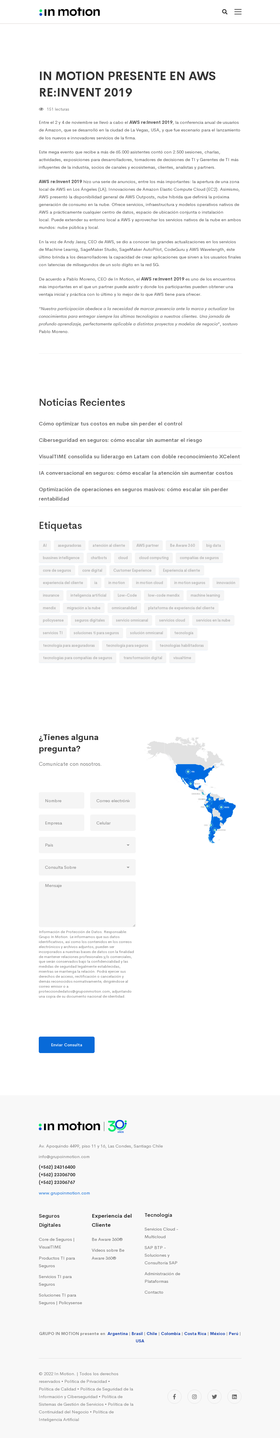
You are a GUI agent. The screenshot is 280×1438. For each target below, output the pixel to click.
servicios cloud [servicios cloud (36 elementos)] (172, 636)
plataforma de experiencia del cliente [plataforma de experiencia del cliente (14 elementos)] (181, 624)
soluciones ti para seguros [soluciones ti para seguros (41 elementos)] (96, 649)
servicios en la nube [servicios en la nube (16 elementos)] (213, 636)
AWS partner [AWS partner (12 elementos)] (147, 561)
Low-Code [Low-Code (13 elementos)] (127, 611)
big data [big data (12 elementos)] (213, 561)
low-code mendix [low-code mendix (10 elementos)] (164, 611)
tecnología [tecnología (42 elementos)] (183, 649)
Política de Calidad (57, 1389)
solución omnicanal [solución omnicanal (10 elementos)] (146, 649)
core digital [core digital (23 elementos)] (92, 586)
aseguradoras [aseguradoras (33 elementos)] (69, 561)
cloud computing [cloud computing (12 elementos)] (154, 574)
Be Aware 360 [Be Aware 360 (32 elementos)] (182, 561)
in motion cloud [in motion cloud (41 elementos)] (149, 599)
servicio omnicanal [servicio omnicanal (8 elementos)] (132, 636)
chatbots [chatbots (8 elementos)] (99, 574)
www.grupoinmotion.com (64, 1193)
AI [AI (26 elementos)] (45, 561)
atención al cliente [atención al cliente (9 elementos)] (109, 561)
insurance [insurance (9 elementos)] (51, 611)
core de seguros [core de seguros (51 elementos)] (57, 586)
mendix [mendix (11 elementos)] (49, 624)
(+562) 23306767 (57, 1182)
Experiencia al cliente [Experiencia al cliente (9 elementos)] (181, 586)
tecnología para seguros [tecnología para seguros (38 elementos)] (127, 661)
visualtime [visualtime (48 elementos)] (182, 674)
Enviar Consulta (66, 1044)
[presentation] (83, 1027)
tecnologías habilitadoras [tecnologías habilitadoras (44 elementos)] (182, 661)
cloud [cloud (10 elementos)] (123, 574)
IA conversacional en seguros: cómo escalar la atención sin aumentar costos (136, 489)
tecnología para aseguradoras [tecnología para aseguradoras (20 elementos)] (69, 661)
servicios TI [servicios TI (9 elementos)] (53, 649)
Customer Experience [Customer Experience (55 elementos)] (132, 586)
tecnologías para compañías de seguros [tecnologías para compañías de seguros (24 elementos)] (77, 674)
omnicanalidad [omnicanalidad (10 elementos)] (124, 624)
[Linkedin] (234, 1397)
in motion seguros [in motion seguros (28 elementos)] (189, 599)
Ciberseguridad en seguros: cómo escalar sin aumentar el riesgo (120, 457)
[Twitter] (214, 1397)
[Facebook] (174, 1397)
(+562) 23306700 (57, 1174)
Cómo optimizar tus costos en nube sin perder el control (110, 440)
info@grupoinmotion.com (64, 1156)
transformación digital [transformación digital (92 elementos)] (142, 674)
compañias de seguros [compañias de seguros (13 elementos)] (199, 574)
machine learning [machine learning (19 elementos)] (205, 611)
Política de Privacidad (85, 1381)
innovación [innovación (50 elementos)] (226, 599)
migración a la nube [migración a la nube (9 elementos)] (83, 624)
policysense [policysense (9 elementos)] (53, 636)
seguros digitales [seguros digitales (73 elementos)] (90, 636)
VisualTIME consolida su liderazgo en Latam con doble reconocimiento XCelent (139, 473)
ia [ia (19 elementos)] (95, 599)
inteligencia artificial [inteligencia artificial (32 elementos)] (88, 611)
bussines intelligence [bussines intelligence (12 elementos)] (61, 574)
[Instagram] (194, 1397)
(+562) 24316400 (57, 1167)
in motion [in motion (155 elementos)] (116, 599)
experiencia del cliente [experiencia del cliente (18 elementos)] (63, 599)
